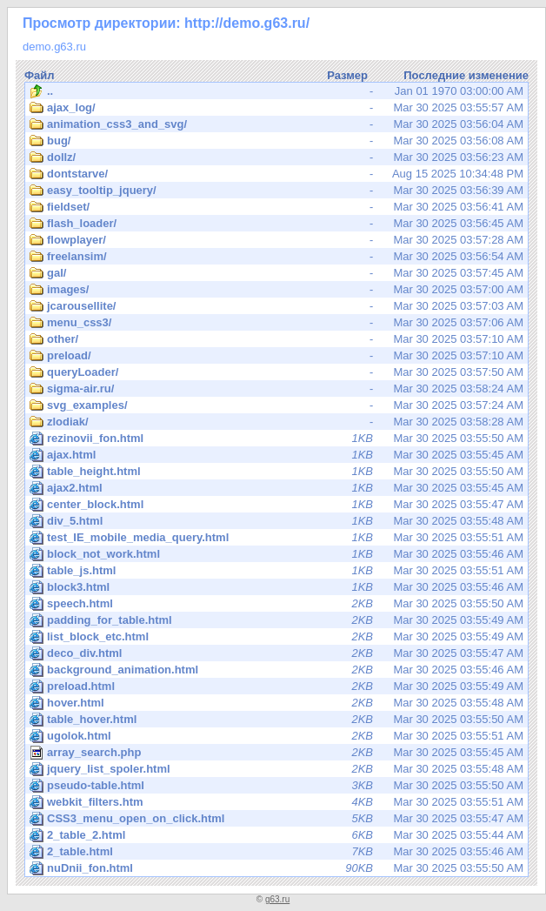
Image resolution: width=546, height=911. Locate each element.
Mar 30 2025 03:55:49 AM (276, 620)
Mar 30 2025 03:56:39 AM (276, 191)
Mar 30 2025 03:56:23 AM (276, 157)
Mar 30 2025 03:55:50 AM (276, 438)
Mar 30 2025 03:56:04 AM (276, 124)
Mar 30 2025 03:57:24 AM (276, 405)
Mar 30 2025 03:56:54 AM (276, 257)
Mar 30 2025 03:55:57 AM (276, 108)
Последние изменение (466, 75)
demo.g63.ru (54, 46)
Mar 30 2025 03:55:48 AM (276, 521)
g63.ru (277, 899)
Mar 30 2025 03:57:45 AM (276, 273)
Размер (347, 75)
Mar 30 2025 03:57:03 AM (276, 306)
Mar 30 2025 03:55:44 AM (276, 835)
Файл (39, 75)
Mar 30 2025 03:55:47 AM (276, 505)
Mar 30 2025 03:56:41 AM (276, 207)
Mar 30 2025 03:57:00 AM (276, 290)
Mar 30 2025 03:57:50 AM (276, 372)
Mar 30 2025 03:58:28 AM (276, 422)
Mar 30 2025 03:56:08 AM (276, 141)
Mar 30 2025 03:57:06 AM (276, 323)
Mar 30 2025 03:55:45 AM (276, 455)
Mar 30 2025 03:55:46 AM (276, 554)
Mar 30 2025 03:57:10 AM (276, 339)
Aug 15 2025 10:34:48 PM (276, 174)
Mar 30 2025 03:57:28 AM (276, 240)
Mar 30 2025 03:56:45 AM (276, 224)
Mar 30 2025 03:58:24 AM (276, 389)
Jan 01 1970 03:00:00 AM (276, 91)
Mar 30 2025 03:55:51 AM (276, 538)
